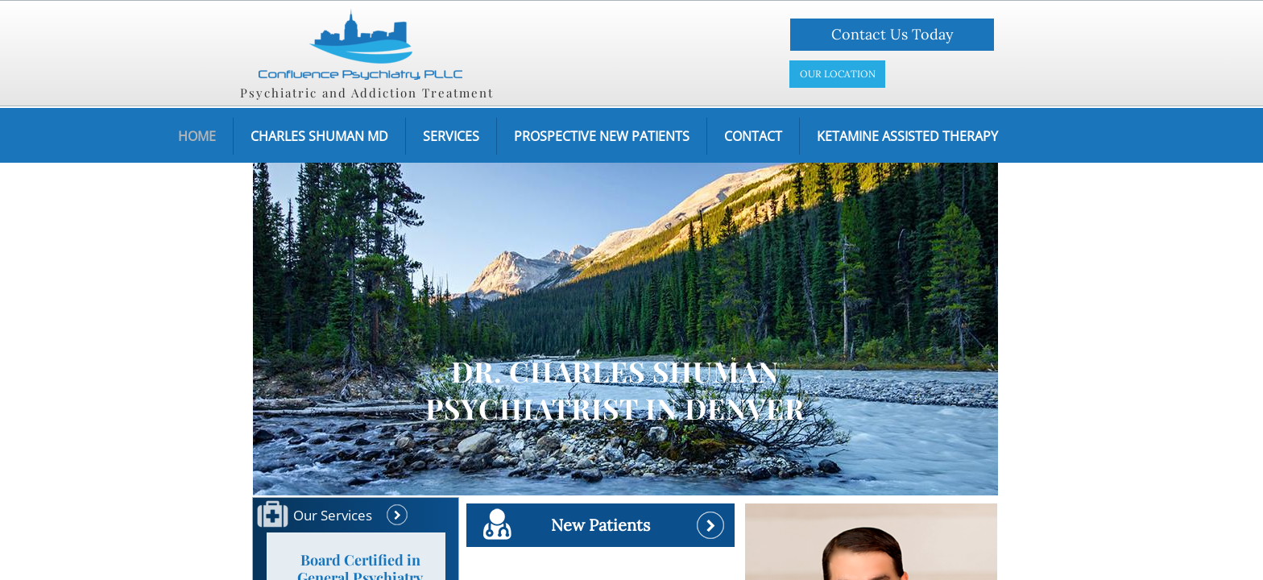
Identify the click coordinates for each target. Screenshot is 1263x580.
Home (197, 136)
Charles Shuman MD (319, 136)
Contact (753, 136)
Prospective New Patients (601, 136)
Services (451, 136)
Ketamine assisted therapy (907, 136)
